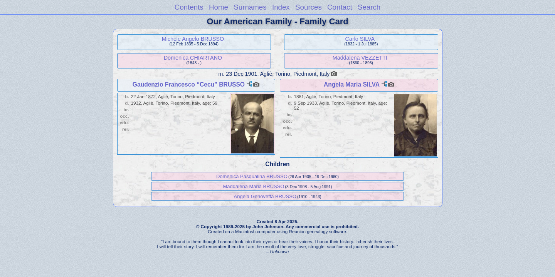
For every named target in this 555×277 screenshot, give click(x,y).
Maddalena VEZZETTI (360, 58)
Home (218, 7)
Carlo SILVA (360, 39)
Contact (339, 7)
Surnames (250, 7)
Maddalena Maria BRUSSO (253, 186)
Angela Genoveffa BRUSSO (265, 196)
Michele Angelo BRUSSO (193, 39)
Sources (308, 7)
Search (369, 7)
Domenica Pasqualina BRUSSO (252, 176)
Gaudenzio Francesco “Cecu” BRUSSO (189, 84)
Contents (189, 7)
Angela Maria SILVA (351, 84)
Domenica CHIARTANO (193, 58)
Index (281, 7)
